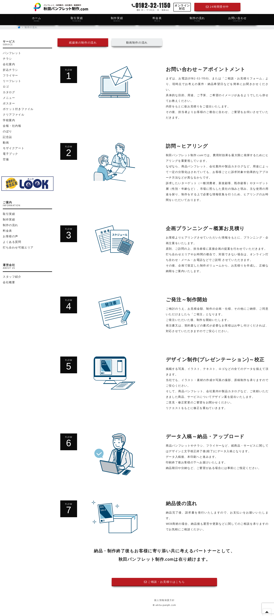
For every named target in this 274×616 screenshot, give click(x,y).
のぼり (7, 131)
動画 (6, 143)
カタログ (9, 92)
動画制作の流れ (137, 43)
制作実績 (117, 19)
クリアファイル (13, 115)
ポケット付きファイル (18, 109)
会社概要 (9, 282)
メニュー (9, 98)
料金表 (157, 19)
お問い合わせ (237, 19)
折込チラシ (10, 70)
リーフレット (12, 81)
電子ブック (10, 154)
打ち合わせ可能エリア (18, 247)
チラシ (7, 59)
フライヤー (10, 75)
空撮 (6, 159)
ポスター (9, 103)
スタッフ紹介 (12, 277)
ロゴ (6, 87)
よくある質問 (12, 242)
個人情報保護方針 (164, 600)
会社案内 (9, 64)
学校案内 (9, 120)
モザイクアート (13, 148)
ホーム (36, 19)
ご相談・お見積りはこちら (164, 582)
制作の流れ (197, 19)
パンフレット (12, 53)
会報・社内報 (12, 126)
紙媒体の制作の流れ (83, 43)
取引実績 (76, 19)
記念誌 (7, 137)
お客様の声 (10, 236)
